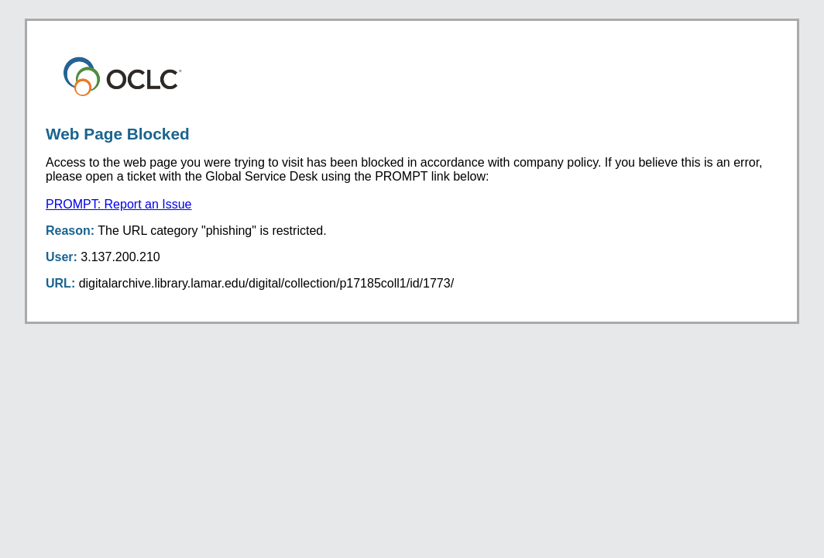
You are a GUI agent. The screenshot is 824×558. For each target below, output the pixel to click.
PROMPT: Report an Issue (119, 204)
